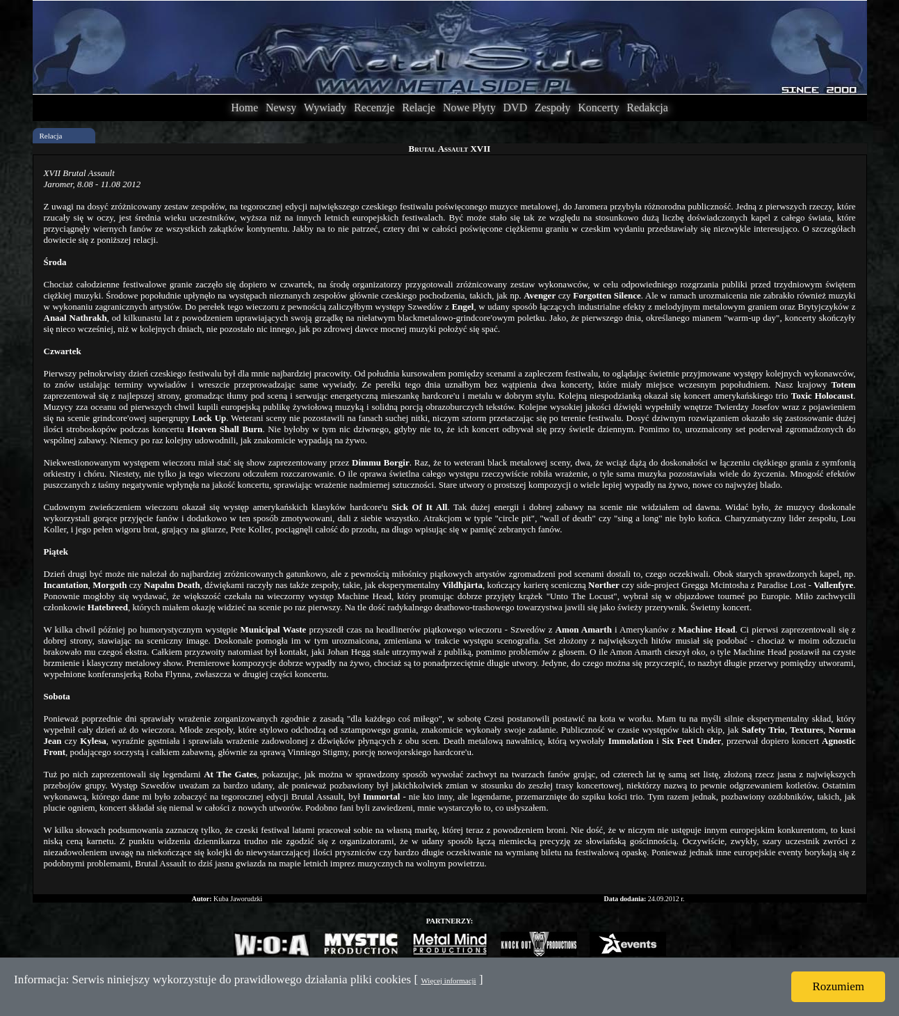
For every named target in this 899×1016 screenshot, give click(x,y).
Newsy (281, 107)
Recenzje (374, 107)
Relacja (51, 136)
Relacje (418, 107)
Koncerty (598, 107)
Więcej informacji (448, 980)
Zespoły (553, 107)
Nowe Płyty (469, 107)
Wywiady (325, 107)
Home (244, 107)
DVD (515, 107)
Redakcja (647, 107)
